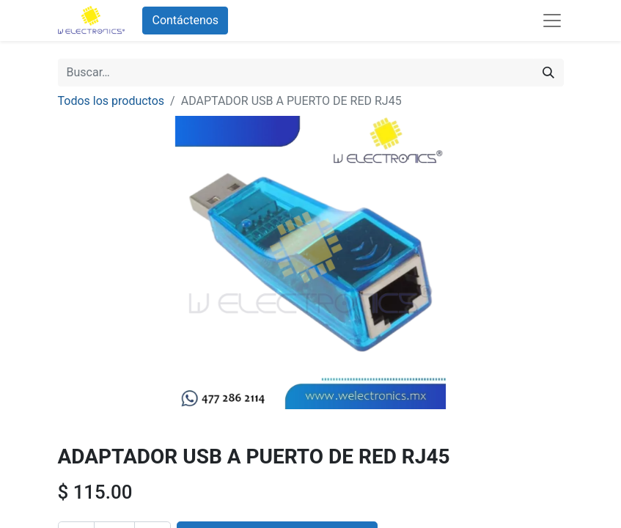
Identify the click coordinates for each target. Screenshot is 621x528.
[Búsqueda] (548, 73)
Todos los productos (111, 101)
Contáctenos (185, 20)
